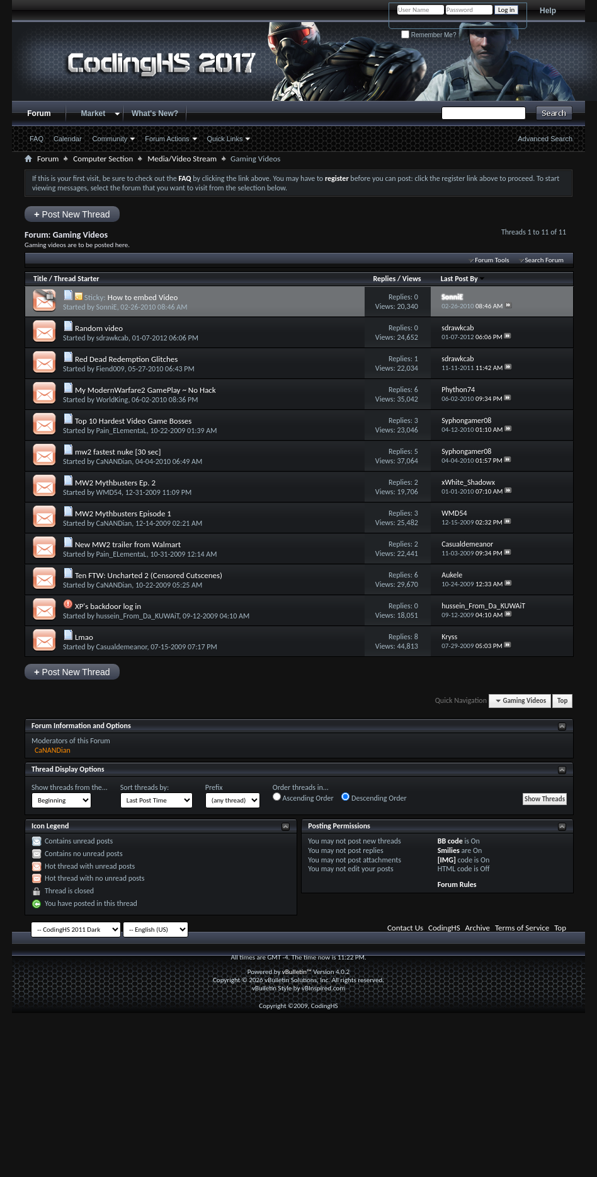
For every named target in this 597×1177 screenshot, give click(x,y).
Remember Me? (428, 35)
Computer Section (103, 158)
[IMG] (447, 859)
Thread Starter (77, 278)
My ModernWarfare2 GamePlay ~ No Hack (145, 390)
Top (562, 701)
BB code (450, 841)
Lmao (84, 637)
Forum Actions (167, 138)
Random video (99, 328)
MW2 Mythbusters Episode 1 (123, 513)
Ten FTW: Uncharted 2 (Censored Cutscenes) (148, 575)
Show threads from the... (69, 787)
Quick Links (225, 138)
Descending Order (373, 797)
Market (93, 113)
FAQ (36, 138)
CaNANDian (114, 461)
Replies (384, 278)
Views (411, 278)
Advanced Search (545, 138)
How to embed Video (143, 297)
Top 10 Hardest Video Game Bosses (133, 421)
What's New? (155, 113)
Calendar (68, 138)
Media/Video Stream (182, 158)
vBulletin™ (297, 972)
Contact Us (405, 927)
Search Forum (544, 260)
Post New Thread (72, 214)
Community (110, 138)
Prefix (214, 787)
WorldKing (112, 399)
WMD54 (109, 492)
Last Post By (463, 278)
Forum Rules (457, 884)
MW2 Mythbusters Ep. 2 (115, 482)
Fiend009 (110, 368)
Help (548, 10)
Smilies (449, 850)
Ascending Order (303, 797)
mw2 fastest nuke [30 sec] (118, 451)
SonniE (106, 307)
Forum (38, 113)
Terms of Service (522, 927)
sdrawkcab (112, 337)
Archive (477, 927)
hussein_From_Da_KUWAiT (137, 616)
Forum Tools (492, 260)
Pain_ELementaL (121, 430)
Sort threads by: (144, 787)
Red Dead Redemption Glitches (126, 359)
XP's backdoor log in (108, 606)
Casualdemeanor (121, 646)
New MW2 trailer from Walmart (128, 544)
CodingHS (444, 927)
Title (40, 278)
